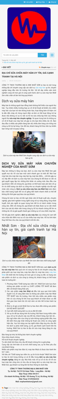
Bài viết (13, 60)
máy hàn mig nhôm (48, 393)
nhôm (23, 398)
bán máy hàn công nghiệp (18, 388)
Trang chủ (5, 60)
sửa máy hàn (40, 88)
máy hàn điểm (20, 390)
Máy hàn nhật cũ (34, 395)
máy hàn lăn (24, 393)
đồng (31, 388)
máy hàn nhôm (47, 395)
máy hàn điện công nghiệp (37, 390)
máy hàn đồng (13, 393)
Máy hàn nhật (7, 395)
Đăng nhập (40, 2)
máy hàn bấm (45, 388)
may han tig (6, 398)
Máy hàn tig (16, 398)
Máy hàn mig (35, 393)
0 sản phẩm (29, 2)
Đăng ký (52, 2)
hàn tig (36, 388)
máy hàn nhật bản (20, 395)
